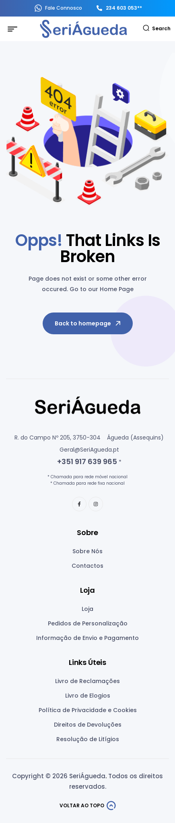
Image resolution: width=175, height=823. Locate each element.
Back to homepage (88, 323)
